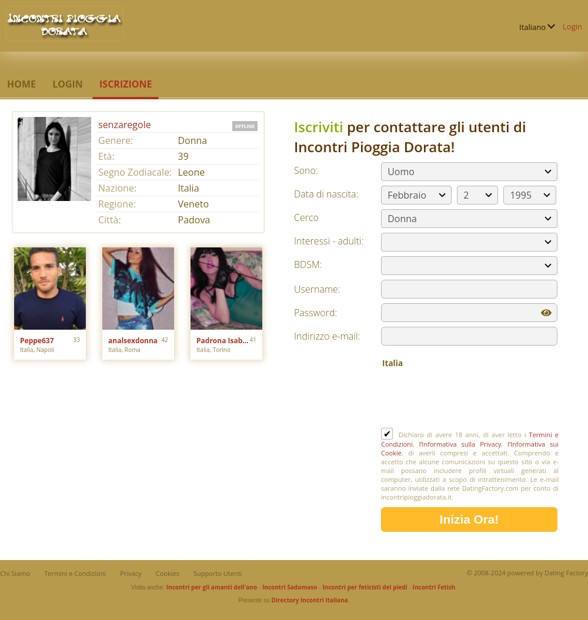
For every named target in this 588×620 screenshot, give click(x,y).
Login (572, 26)
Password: (315, 312)
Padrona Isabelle (223, 341)
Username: (317, 289)
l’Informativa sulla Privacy (460, 444)
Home (21, 84)
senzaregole (124, 124)
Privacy (130, 573)
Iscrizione (125, 84)
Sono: (306, 170)
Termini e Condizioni (75, 573)
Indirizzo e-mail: (327, 336)
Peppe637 (37, 341)
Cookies (167, 573)
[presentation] (470, 399)
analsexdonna (133, 341)
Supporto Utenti (217, 573)
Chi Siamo (15, 573)
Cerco (306, 217)
